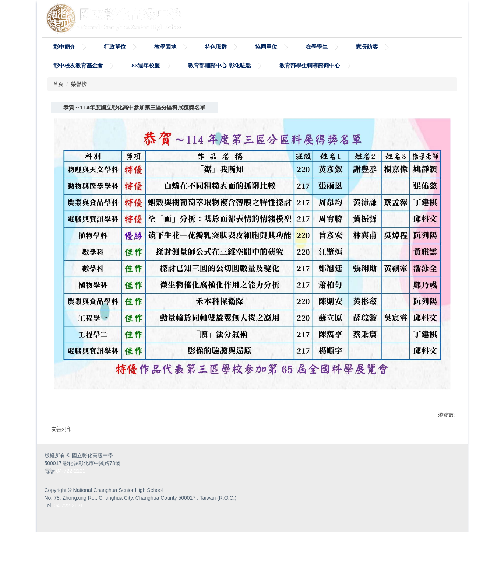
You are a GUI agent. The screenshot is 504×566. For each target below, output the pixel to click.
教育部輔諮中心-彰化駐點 (219, 65)
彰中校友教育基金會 (78, 65)
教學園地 (165, 46)
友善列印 (61, 442)
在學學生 (317, 46)
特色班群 (216, 46)
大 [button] (446, 124)
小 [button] (417, 124)
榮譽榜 (79, 84)
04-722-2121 (70, 504)
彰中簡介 (64, 46)
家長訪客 (367, 46)
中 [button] (432, 124)
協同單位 (266, 46)
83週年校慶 (145, 65)
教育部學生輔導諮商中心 (309, 65)
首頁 (58, 84)
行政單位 (115, 46)
